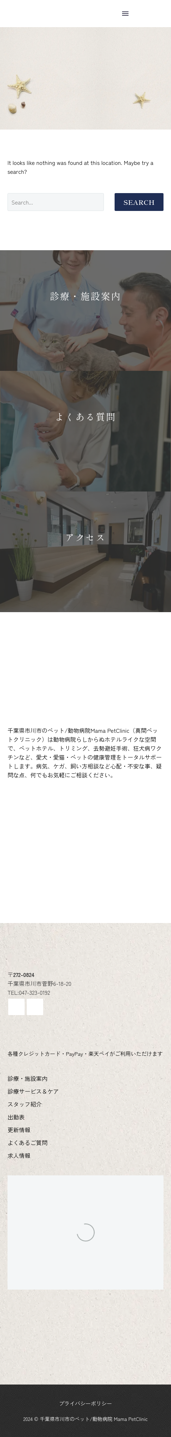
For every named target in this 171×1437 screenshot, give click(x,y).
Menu (125, 13)
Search (139, 202)
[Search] (55, 202)
